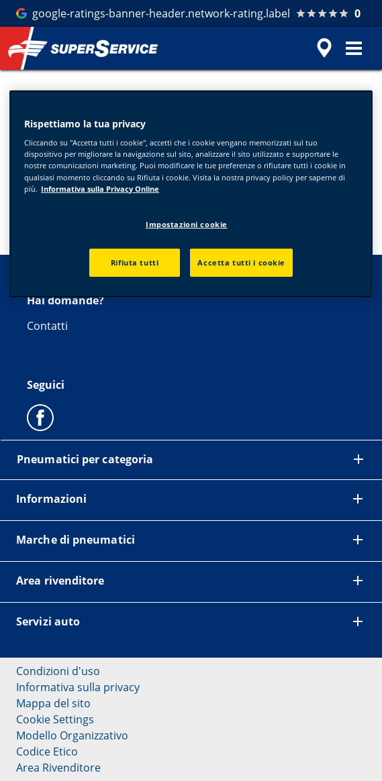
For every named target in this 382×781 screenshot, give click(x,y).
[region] (191, 194)
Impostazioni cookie (187, 224)
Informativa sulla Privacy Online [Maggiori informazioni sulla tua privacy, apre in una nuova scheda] (100, 188)
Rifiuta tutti (134, 262)
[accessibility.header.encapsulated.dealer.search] (324, 48)
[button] (354, 48)
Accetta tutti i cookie (241, 262)
